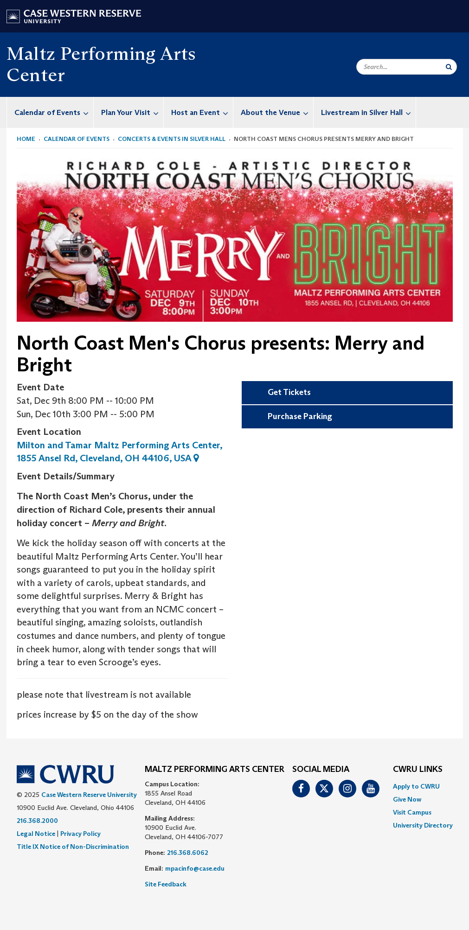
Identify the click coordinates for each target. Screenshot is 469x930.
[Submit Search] (449, 67)
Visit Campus (412, 812)
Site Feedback (165, 884)
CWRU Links (418, 769)
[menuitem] (50, 112)
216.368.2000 (37, 820)
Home (26, 138)
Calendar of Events (53, 112)
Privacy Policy (80, 833)
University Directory (423, 825)
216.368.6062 (187, 852)
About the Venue (277, 112)
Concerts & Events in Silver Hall (171, 138)
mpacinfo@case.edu (195, 868)
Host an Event (202, 112)
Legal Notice (36, 833)
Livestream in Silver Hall (368, 112)
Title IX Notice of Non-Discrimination (73, 846)
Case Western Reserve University (89, 794)
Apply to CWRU (416, 786)
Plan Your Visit (132, 112)
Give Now (407, 799)
